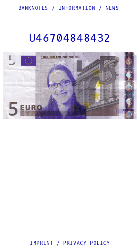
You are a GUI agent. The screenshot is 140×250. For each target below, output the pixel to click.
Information (77, 8)
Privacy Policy (86, 243)
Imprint (41, 243)
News (112, 8)
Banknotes (33, 8)
